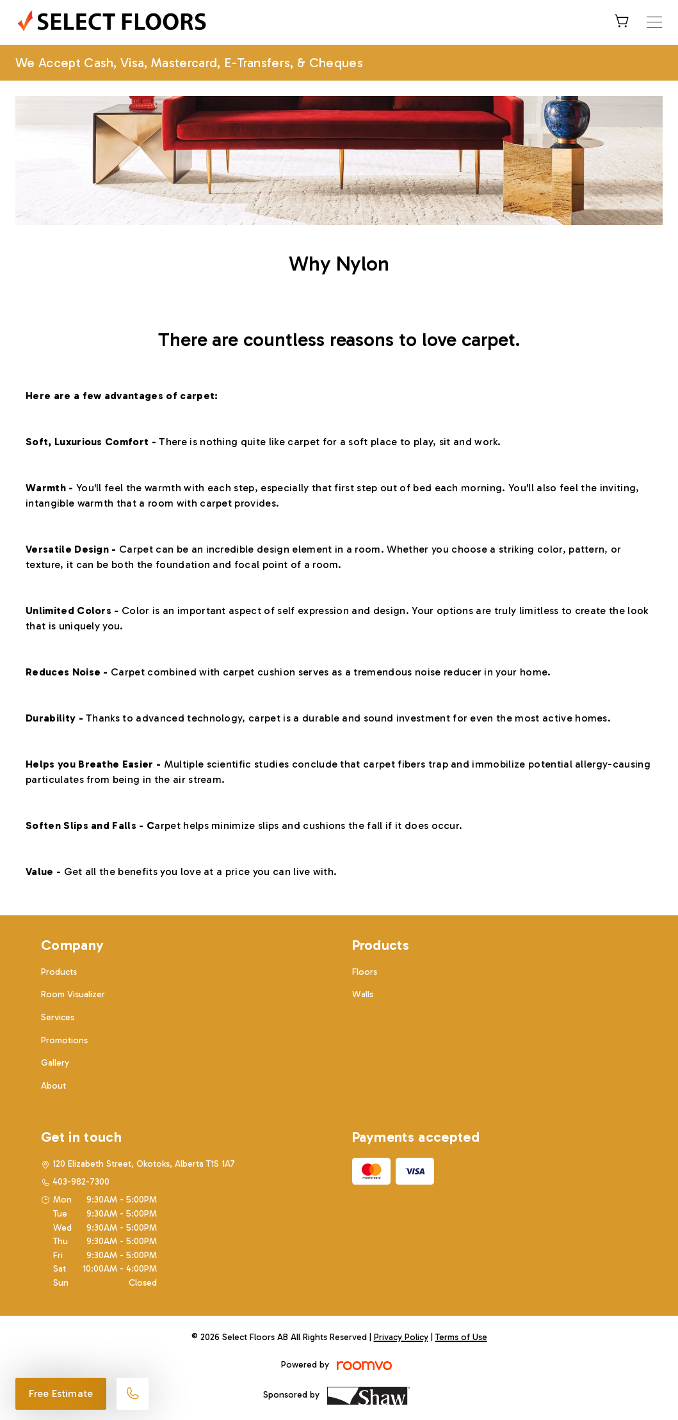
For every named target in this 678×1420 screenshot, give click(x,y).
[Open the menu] (654, 22)
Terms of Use (461, 1337)
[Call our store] (133, 1394)
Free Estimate (61, 1393)
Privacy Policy (401, 1337)
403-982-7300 (80, 1181)
